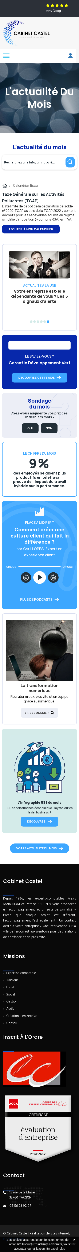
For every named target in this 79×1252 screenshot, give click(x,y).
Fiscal (10, 987)
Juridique (12, 980)
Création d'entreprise (21, 1016)
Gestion (11, 1001)
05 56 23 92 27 (20, 1205)
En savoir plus (55, 1248)
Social (10, 994)
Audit (10, 1009)
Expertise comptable (21, 973)
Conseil (11, 1023)
